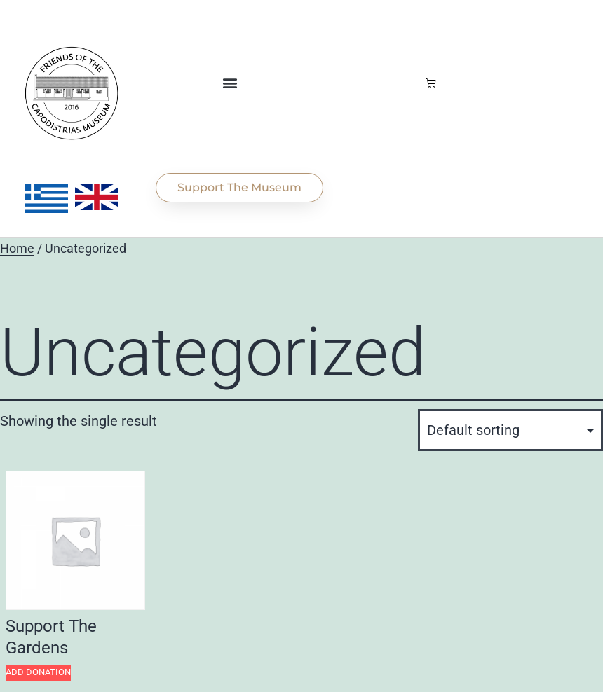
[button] (229, 83)
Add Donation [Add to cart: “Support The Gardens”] (38, 672)
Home (17, 249)
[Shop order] (510, 430)
